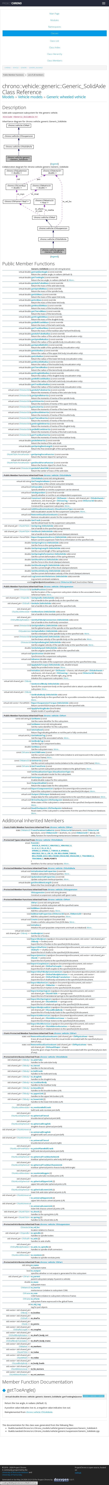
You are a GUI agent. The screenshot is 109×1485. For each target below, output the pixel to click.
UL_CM (54, 853)
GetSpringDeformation (42, 554)
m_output (36, 1270)
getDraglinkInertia (40, 423)
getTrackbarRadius (40, 384)
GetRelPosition (38, 589)
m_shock (35, 1211)
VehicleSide (47, 526)
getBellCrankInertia (40, 429)
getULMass (36, 294)
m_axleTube (36, 1060)
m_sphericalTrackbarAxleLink (45, 1156)
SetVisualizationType (41, 771)
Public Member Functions (13, 75)
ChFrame (25, 752)
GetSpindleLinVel (39, 636)
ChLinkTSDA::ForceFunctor (18, 454)
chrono (8, 68)
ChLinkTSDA (24, 526)
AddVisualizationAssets (42, 509)
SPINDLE (65, 850)
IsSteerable (36, 487)
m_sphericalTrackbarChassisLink (46, 1165)
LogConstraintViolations (43, 576)
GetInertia (36, 760)
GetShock (36, 531)
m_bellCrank (37, 1071)
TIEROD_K (55, 850)
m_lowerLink (37, 1099)
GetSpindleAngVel (40, 642)
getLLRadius (37, 356)
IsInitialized (37, 729)
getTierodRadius (39, 367)
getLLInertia (37, 406)
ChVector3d (24, 390)
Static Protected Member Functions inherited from (39, 1033)
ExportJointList (38, 955)
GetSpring (36, 526)
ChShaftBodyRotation (20, 620)
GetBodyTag (37, 741)
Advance (35, 659)
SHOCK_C (45, 845)
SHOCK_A (36, 845)
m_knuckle (36, 1088)
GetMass (35, 746)
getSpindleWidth (39, 345)
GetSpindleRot (38, 631)
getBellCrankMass (40, 322)
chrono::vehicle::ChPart (55, 715)
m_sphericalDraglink (41, 1123)
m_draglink (36, 1076)
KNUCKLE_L (55, 845)
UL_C (49, 848)
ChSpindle (24, 598)
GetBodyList (37, 933)
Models (8, 96)
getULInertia (37, 401)
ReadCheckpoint (39, 808)
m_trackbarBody (39, 1082)
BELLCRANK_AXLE (40, 856)
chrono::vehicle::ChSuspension (58, 586)
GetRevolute (37, 611)
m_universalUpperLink (41, 1198)
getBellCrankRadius (40, 378)
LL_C (39, 848)
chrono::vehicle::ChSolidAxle (57, 475)
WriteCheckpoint (39, 800)
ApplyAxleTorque (39, 664)
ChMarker (50, 985)
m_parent (35, 1276)
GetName (35, 718)
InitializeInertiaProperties (43, 871)
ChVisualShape (53, 1047)
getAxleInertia (38, 440)
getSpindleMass (39, 288)
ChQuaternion (25, 631)
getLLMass (36, 300)
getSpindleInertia (40, 395)
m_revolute (36, 1255)
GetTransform (38, 766)
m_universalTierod (40, 1140)
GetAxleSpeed (38, 648)
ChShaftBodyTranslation (58, 977)
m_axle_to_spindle (39, 1247)
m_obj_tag (36, 1304)
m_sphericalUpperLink (41, 1181)
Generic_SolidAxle (36, 68)
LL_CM (47, 853)
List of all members (35, 75)
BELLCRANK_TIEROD (67, 853)
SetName (35, 724)
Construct (36, 498)
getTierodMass (38, 311)
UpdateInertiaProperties (43, 876)
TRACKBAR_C (37, 858)
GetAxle (35, 603)
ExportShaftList (39, 947)
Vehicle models (30, 96)
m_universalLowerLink (41, 1206)
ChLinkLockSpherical (20, 1115)
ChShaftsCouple (53, 966)
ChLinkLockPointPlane (19, 1148)
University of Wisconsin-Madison (15, 1472)
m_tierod (35, 1065)
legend (54, 163)
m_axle (34, 1238)
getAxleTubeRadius (40, 333)
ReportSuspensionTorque (43, 703)
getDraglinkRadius (40, 373)
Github (78, 1472)
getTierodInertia (39, 418)
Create (34, 919)
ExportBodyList (38, 939)
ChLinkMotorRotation (56, 1026)
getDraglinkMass (39, 317)
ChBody (28, 681)
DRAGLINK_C (75, 856)
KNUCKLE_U (66, 845)
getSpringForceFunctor (42, 454)
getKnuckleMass (39, 305)
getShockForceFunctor (42, 462)
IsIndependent (38, 492)
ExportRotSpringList (41, 999)
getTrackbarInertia (40, 435)
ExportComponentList (42, 788)
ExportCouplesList (40, 963)
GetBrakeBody (38, 694)
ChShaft (25, 603)
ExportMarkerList (39, 982)
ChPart (34, 902)
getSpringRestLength (41, 446)
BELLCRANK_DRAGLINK (58, 856)
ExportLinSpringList (40, 991)
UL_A (43, 848)
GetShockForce (38, 559)
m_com (34, 1293)
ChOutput (45, 794)
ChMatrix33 (24, 760)
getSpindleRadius (39, 339)
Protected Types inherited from (32, 840)
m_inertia (35, 1287)
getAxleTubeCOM (39, 468)
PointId (34, 843)
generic (24, 68)
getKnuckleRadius (40, 362)
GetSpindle (36, 598)
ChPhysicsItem (80, 1036)
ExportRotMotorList (41, 1023)
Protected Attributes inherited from (34, 1057)
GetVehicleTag (38, 735)
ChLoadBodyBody (54, 1010)
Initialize (35, 670)
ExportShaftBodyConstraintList (46, 971)
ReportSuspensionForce (43, 537)
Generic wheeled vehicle (66, 96)
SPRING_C (46, 850)
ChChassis (61, 498)
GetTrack (35, 520)
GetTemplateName (40, 481)
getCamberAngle (39, 272)
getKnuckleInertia (40, 412)
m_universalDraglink (41, 1132)
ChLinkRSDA (51, 1001)
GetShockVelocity (39, 571)
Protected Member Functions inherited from (38, 868)
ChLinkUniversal (24, 1129)
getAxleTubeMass (40, 283)
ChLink (34, 958)
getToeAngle (37, 277)
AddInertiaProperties (41, 913)
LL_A (34, 848)
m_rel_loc (35, 1227)
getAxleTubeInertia (40, 390)
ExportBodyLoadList (41, 1007)
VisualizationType (64, 509)
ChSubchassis (97, 498)
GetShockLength (39, 565)
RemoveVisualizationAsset (44, 1044)
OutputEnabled (38, 783)
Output (35, 794)
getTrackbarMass (39, 328)
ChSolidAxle (37, 478)
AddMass (35, 908)
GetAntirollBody (39, 683)
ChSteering (62, 500)
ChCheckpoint (55, 800)
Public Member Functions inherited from (36, 475)
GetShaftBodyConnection (44, 620)
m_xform (35, 1299)
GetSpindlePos (38, 625)
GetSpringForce (39, 542)
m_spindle (36, 1233)
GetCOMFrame (38, 752)
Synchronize (37, 653)
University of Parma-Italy (12, 1475)
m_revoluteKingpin (40, 1173)
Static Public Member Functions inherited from (37, 827)
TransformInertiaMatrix (42, 830)
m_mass (34, 1282)
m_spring (35, 1217)
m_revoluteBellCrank (41, 1107)
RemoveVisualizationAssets (44, 514)
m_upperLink (37, 1093)
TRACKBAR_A (88, 856)
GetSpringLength (39, 548)
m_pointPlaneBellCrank (42, 1148)
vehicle (16, 68)
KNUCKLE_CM (38, 853)
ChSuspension (38, 892)
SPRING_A (36, 850)
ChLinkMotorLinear (55, 1018)
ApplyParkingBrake (40, 708)
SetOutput (36, 777)
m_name (35, 1265)
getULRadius (37, 350)
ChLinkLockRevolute (20, 611)
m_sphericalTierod (40, 1115)
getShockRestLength (41, 882)
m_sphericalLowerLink (41, 1189)
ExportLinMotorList (40, 1015)
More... (72, 280)
